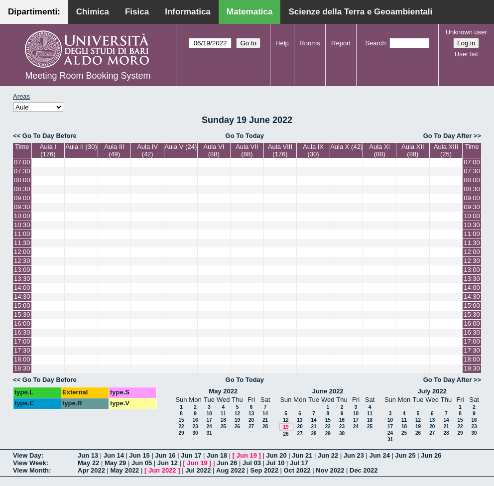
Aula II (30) (81, 146)
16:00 (22, 323)
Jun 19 (247, 455)
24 (209, 426)
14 (265, 413)
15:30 (22, 314)
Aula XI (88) (379, 150)
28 (265, 426)
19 (237, 420)
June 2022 (328, 391)
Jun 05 (141, 463)
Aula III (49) (114, 150)
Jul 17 (299, 463)
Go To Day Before (49, 135)
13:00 (22, 269)
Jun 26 (431, 455)
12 (237, 413)
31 (209, 433)
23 (195, 426)
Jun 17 (191, 455)
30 (195, 433)
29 (181, 433)
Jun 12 (167, 463)
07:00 (22, 162)
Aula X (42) (346, 146)
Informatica (188, 11)
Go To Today (245, 135)
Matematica (250, 11)
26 (237, 426)
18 (223, 420)
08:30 (22, 189)
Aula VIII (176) (280, 150)
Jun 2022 (162, 470)
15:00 (22, 305)
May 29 (115, 463)
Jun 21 (302, 455)
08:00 (22, 180)
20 (251, 420)
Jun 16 (165, 455)
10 (209, 413)
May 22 (88, 463)
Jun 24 (380, 455)
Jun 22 (328, 455)
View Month (31, 470)
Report (341, 43)
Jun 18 (217, 455)
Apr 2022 (91, 470)
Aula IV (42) (147, 150)
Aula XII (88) (412, 150)
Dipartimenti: (34, 11)
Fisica (137, 11)
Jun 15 (139, 455)
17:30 (22, 350)
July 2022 (432, 391)
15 (181, 420)
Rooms (309, 43)
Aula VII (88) (247, 150)
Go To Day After (447, 135)
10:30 (22, 225)
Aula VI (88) (213, 150)
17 (209, 420)
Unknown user (466, 32)
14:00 (22, 287)
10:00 (22, 216)
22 (181, 426)
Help (282, 43)
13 (251, 413)
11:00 (22, 234)
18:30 (22, 368)
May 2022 (223, 391)
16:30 (22, 332)
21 (265, 420)
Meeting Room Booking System (87, 76)
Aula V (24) (180, 146)
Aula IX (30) (313, 150)
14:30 (22, 296)
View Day (27, 455)
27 (251, 426)
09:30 (22, 207)
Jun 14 (114, 455)
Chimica (92, 11)
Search (375, 43)
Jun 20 (276, 455)
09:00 (22, 198)
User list (466, 54)
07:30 (22, 171)
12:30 (22, 260)
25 (223, 426)
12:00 (22, 251)
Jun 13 (88, 455)
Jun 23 (354, 455)
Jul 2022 (198, 470)
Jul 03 (252, 463)
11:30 (22, 242)
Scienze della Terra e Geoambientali (360, 11)
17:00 (22, 341)
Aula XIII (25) (446, 150)
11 (223, 413)
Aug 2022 (230, 470)
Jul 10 (275, 463)
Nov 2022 (330, 470)
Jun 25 (405, 455)
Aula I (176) (48, 150)
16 (195, 420)
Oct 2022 (296, 470)
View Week (29, 463)
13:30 (22, 278)
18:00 (22, 359)
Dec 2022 (363, 470)
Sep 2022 (264, 470)
